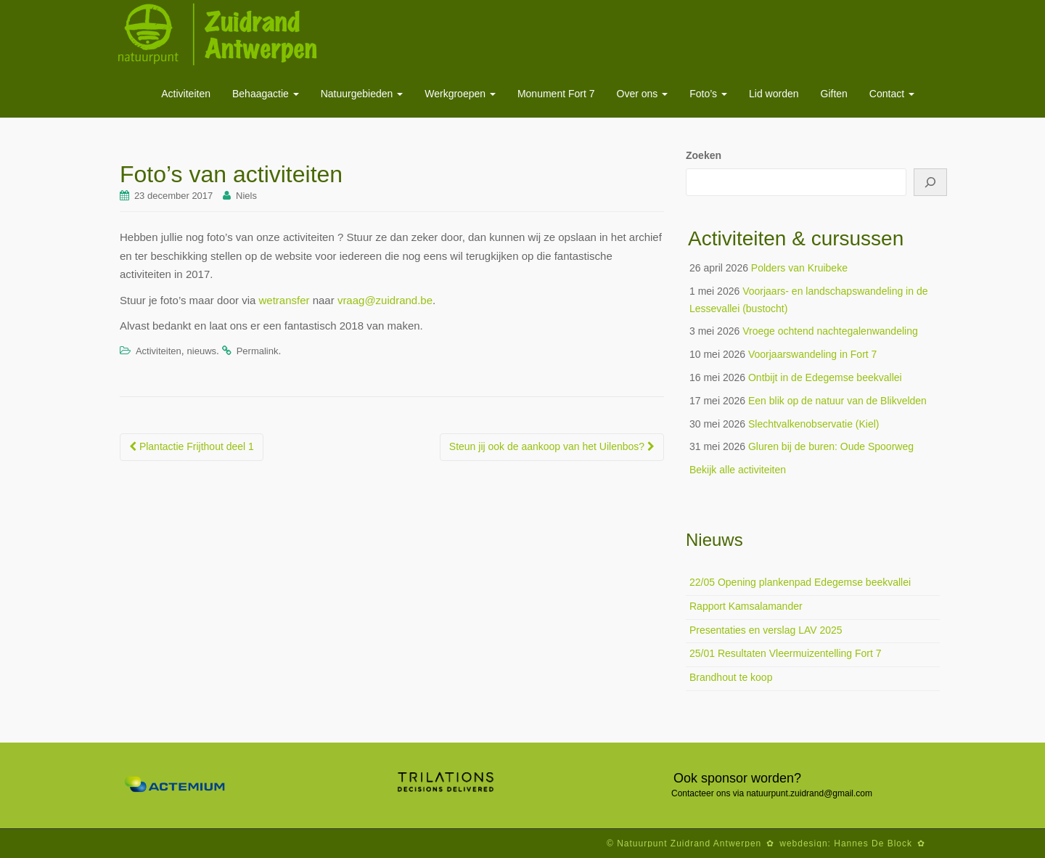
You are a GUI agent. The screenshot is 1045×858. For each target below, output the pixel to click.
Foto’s (708, 93)
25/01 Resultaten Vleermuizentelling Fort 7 (785, 653)
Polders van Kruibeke (799, 268)
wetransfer (283, 300)
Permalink (258, 351)
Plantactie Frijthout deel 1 (191, 446)
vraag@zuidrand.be (385, 300)
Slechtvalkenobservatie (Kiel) (814, 424)
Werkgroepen (460, 93)
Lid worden (774, 93)
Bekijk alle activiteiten (737, 469)
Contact (891, 93)
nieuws (201, 351)
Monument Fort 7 (556, 93)
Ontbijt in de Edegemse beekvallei (825, 377)
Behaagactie (265, 93)
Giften (834, 93)
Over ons (642, 93)
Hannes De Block (873, 843)
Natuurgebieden (362, 93)
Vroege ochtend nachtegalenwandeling (830, 331)
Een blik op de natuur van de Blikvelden (837, 400)
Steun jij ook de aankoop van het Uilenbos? (552, 446)
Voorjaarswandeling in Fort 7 (812, 354)
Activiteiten (185, 93)
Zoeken (703, 155)
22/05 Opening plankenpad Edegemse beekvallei (800, 582)
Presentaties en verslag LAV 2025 (766, 630)
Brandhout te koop (730, 677)
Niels (246, 195)
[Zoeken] (930, 182)
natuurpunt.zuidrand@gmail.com (809, 793)
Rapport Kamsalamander (746, 606)
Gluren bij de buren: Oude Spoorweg (831, 446)
